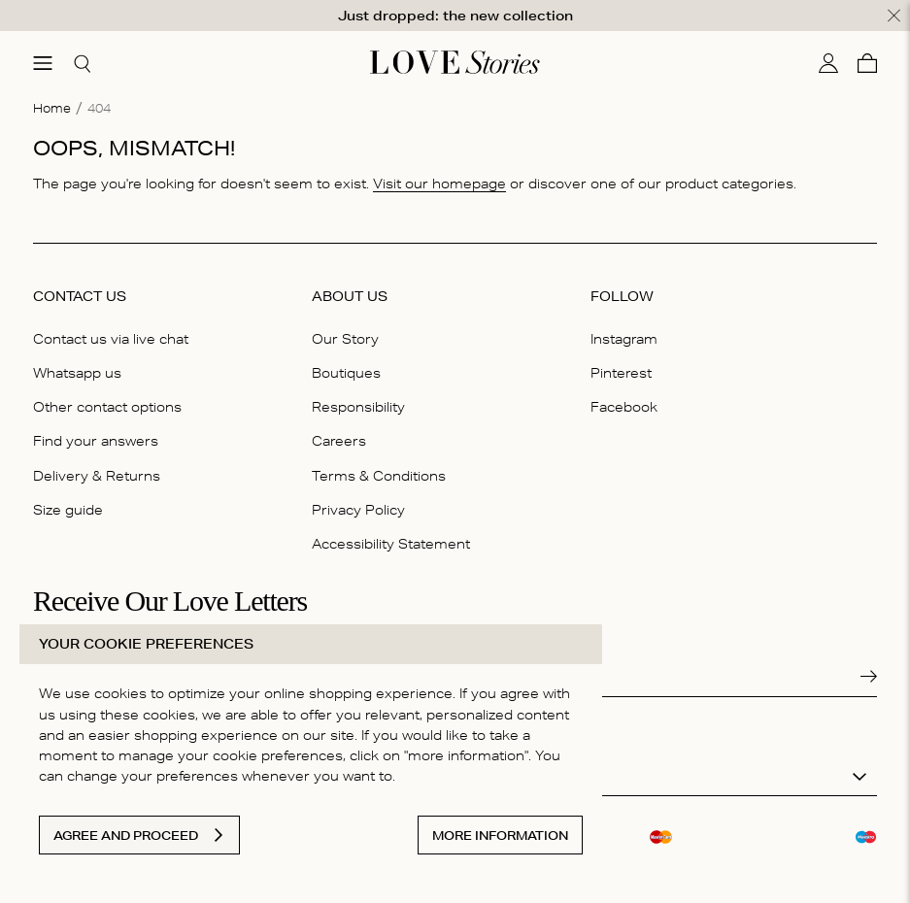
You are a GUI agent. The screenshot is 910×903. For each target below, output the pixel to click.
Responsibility (358, 406)
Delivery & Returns (96, 475)
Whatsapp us (77, 372)
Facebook (623, 406)
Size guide (68, 509)
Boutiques (346, 372)
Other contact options (107, 406)
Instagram (623, 338)
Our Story (345, 338)
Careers (339, 440)
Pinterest (621, 372)
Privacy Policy (358, 509)
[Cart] (867, 62)
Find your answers (95, 440)
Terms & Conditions (379, 475)
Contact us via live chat (110, 338)
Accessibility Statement (391, 543)
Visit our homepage (439, 182)
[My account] (828, 62)
